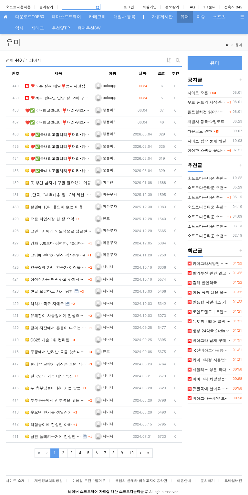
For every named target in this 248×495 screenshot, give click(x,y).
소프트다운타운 (18, 7)
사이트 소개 (15, 480)
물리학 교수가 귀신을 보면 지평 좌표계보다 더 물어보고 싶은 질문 (56, 364)
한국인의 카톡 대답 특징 (49, 376)
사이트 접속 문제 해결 (207, 141)
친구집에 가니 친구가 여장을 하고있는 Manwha (56, 267)
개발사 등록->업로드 (206, 121)
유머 (238, 44)
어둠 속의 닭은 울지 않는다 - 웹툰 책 (209, 292)
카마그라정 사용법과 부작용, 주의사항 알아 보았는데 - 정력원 (209, 359)
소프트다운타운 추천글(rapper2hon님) (207, 197)
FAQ (191, 7)
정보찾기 (172, 7)
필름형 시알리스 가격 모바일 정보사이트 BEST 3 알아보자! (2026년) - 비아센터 (209, 302)
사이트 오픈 (198, 92)
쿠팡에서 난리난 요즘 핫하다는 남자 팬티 (56, 351)
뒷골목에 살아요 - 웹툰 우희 (209, 388)
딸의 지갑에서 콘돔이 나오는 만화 (56, 327)
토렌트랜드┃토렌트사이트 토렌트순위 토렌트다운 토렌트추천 (209, 311)
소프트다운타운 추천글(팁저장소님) (209, 178)
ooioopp (106, 85)
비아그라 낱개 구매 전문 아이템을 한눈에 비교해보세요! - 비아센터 (209, 340)
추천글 (195, 165)
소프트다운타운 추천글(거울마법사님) (209, 226)
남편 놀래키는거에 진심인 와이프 (53, 436)
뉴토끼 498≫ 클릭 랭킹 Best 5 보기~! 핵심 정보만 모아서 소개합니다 (209, 321)
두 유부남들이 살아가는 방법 (53, 388)
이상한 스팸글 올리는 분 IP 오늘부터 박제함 (207, 150)
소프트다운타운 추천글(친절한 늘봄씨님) (209, 187)
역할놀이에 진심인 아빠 (48, 424)
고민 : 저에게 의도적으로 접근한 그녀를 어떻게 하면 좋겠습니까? (58, 231)
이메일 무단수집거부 (89, 480)
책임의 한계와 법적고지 (134, 480)
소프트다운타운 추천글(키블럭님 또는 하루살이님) (207, 216)
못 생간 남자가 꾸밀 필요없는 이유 (58, 182)
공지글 (195, 80)
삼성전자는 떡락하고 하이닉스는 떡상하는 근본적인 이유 (56, 279)
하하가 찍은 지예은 (44, 303)
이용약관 (160, 480)
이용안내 (184, 480)
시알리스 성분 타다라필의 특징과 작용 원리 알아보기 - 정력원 (209, 369)
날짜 (142, 73)
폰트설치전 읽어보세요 (207, 111)
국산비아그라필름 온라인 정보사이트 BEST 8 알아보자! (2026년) (209, 350)
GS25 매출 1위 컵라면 (47, 339)
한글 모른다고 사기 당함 (49, 291)
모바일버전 (233, 480)
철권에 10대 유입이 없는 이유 (54, 207)
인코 (102, 218)
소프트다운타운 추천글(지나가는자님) (209, 235)
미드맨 (104, 182)
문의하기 (208, 480)
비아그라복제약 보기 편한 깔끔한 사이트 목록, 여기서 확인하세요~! (209, 398)
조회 (162, 73)
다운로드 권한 (200, 131)
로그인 (128, 7)
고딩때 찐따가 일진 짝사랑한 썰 (55, 255)
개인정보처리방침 (48, 480)
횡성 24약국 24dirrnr (208, 330)
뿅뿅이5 (105, 109)
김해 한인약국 (202, 282)
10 (131, 453)
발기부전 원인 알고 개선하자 (209, 273)
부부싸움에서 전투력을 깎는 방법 (56, 400)
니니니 (104, 266)
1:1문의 (209, 7)
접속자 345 (233, 7)
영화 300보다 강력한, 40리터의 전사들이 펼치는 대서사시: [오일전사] (56, 243)
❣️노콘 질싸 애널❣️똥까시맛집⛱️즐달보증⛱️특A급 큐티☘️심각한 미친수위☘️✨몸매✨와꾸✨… (58, 86)
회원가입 (149, 7)
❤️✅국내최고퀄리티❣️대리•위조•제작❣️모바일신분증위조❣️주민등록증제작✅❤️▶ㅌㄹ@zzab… (58, 110)
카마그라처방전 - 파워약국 (209, 263)
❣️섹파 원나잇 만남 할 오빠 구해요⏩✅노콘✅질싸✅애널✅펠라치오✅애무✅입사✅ (58, 98)
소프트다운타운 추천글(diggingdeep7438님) (209, 207)
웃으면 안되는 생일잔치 (48, 412)
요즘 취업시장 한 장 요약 (49, 218)
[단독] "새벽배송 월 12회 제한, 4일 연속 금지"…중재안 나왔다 (58, 194)
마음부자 (106, 194)
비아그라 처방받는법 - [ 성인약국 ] (209, 379)
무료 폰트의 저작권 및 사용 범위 (207, 102)
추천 (175, 73)
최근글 (195, 250)
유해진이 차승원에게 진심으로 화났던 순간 (56, 315)
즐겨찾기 (46, 7)
